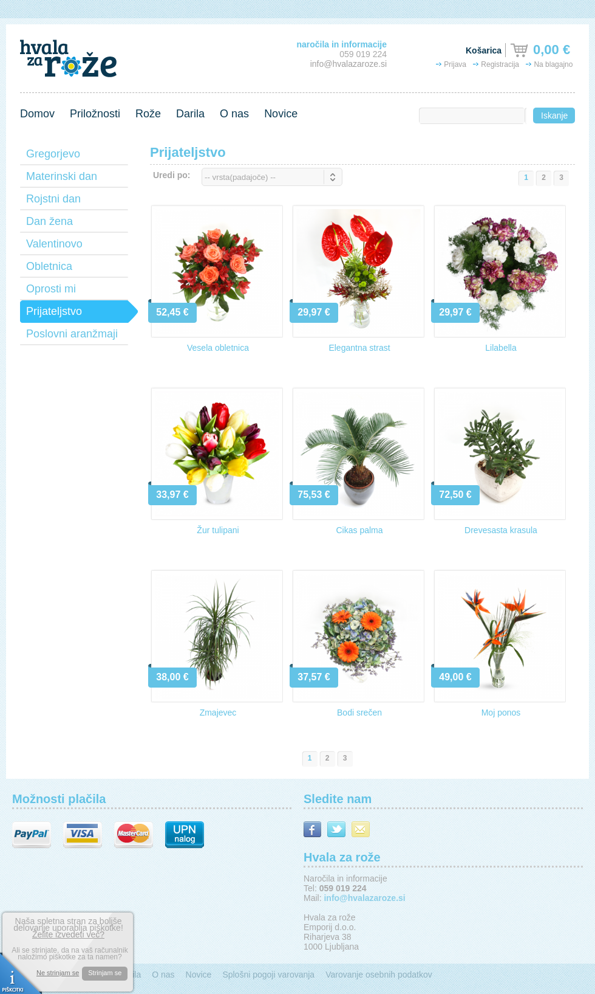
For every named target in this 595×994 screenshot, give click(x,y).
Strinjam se (104, 972)
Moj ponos (501, 712)
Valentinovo (54, 244)
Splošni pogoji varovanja (268, 974)
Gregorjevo (53, 154)
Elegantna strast (359, 348)
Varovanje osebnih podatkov (378, 974)
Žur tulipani (218, 530)
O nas (234, 114)
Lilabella (500, 348)
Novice (281, 114)
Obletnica (49, 266)
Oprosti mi (51, 289)
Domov (37, 114)
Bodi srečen (359, 712)
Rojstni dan (53, 199)
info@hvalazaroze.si (348, 64)
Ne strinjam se (57, 973)
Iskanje (554, 115)
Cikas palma (359, 530)
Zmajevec (218, 712)
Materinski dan (61, 176)
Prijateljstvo (54, 311)
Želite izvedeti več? (68, 934)
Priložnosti (95, 114)
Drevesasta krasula (500, 530)
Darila (190, 114)
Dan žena (49, 221)
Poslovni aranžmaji (72, 334)
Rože (148, 114)
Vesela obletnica (218, 348)
